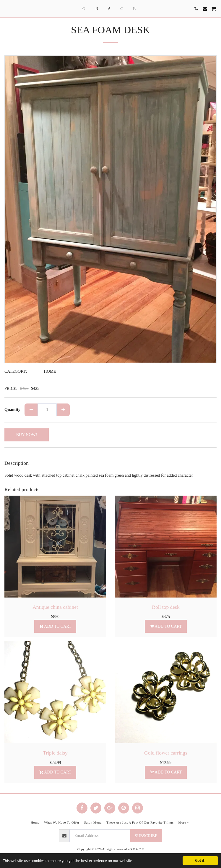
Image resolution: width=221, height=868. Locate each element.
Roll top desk (165, 607)
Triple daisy (55, 753)
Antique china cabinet (55, 607)
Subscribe (146, 836)
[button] (6, 8)
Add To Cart (55, 626)
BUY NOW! (26, 435)
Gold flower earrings (165, 753)
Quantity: (13, 409)
